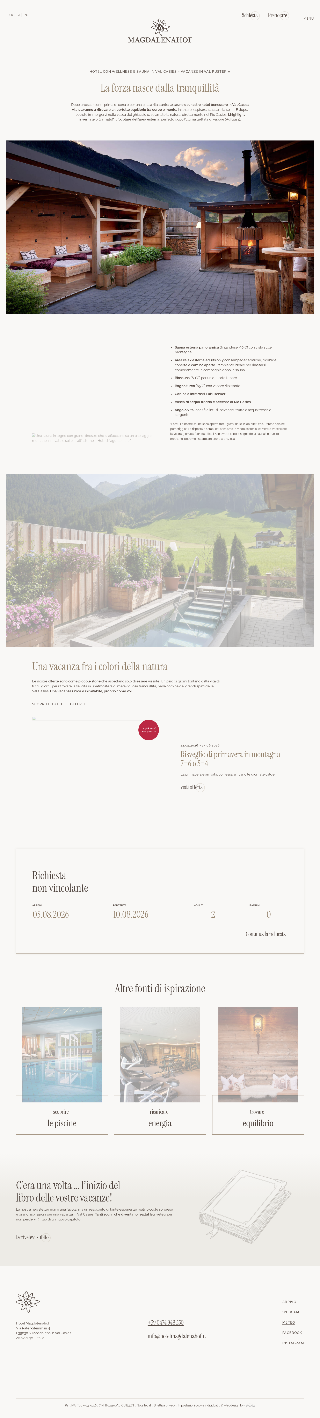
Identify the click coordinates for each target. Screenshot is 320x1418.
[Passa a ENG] (26, 15)
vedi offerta (192, 787)
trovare (257, 1112)
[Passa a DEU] (10, 15)
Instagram (293, 1343)
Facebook (292, 1333)
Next (299, 810)
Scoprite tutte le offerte (59, 704)
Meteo (288, 1322)
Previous (21, 810)
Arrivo (289, 1302)
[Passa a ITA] (18, 15)
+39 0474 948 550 (166, 1323)
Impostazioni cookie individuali (198, 1405)
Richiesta (249, 15)
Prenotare (277, 15)
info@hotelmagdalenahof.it (177, 1336)
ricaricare (159, 1112)
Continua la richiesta (266, 934)
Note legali (144, 1405)
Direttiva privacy (165, 1405)
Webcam (290, 1312)
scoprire (61, 1112)
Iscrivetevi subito (32, 1237)
